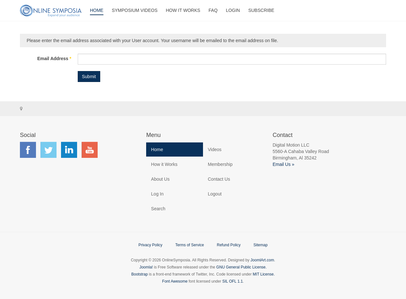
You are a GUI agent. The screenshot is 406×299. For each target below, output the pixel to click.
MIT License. (264, 274)
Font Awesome (175, 281)
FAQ (212, 10)
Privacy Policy (150, 245)
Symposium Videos (134, 10)
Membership (220, 164)
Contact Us (219, 179)
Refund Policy (229, 245)
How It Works (183, 10)
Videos (215, 149)
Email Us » (284, 164)
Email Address (54, 58)
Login (233, 10)
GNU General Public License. (241, 267)
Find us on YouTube (90, 150)
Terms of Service (189, 245)
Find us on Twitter (48, 150)
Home (96, 10)
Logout (215, 193)
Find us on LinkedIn (69, 150)
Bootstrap (139, 274)
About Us (160, 179)
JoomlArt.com (262, 260)
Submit (89, 76)
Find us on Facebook (28, 150)
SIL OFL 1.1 (232, 281)
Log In (157, 193)
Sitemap (260, 245)
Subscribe (261, 10)
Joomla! (146, 267)
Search (158, 208)
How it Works (164, 164)
